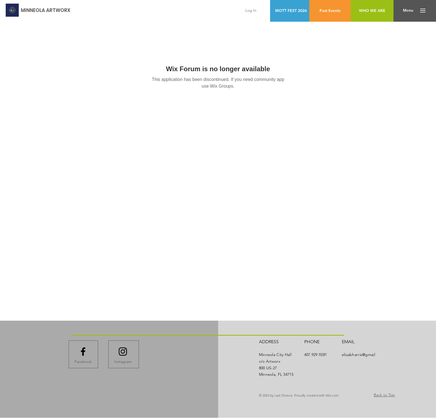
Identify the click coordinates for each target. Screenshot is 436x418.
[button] (408, 10)
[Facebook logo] (83, 351)
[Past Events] (330, 11)
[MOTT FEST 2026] (291, 11)
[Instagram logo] (122, 351)
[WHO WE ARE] (372, 11)
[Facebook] (83, 361)
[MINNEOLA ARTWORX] (45, 10)
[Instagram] (122, 361)
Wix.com (332, 395)
